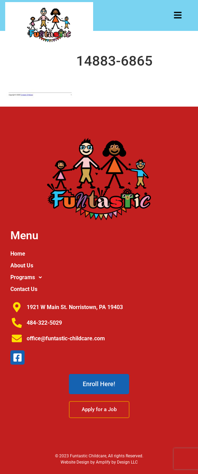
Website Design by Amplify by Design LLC (99, 462)
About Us (21, 265)
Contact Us (23, 289)
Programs (28, 277)
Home (17, 253)
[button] (177, 16)
